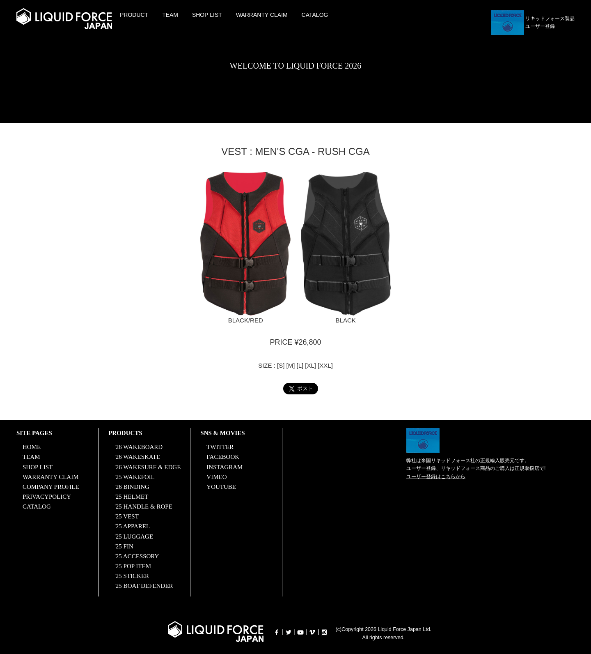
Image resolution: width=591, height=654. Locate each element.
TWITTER (220, 447)
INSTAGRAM (224, 466)
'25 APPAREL (132, 526)
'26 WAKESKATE (137, 457)
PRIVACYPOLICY (47, 496)
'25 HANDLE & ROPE (143, 506)
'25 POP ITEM (133, 565)
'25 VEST (127, 516)
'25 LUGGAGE (134, 535)
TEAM (170, 15)
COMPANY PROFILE (51, 486)
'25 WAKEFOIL (135, 476)
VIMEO (216, 476)
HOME (32, 447)
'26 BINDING (132, 486)
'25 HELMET (131, 496)
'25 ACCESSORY (137, 555)
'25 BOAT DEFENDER (144, 585)
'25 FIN (124, 545)
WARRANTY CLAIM (262, 15)
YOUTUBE (221, 486)
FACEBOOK (222, 457)
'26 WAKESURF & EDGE (148, 466)
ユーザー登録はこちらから (435, 476)
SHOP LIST (207, 15)
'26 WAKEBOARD (139, 447)
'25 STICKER (132, 575)
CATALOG (315, 15)
